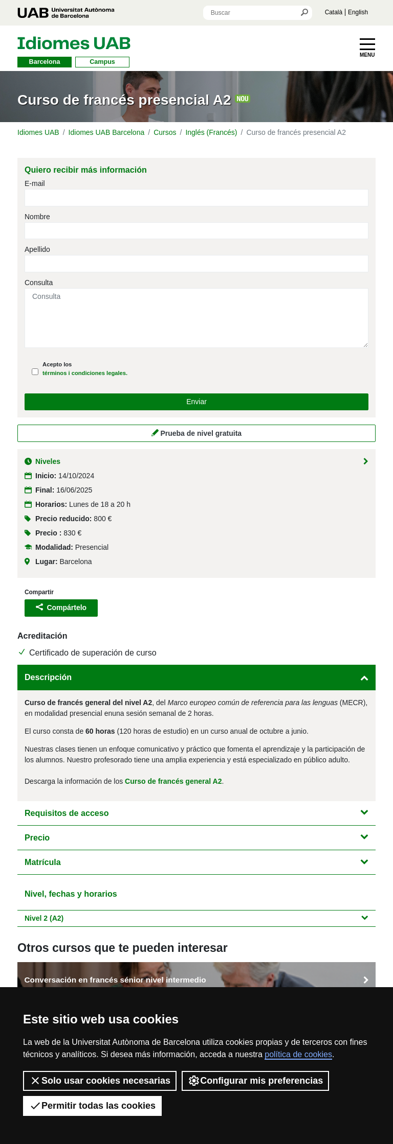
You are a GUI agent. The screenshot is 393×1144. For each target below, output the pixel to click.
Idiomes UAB (38, 132)
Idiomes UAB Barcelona (107, 132)
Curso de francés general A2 (173, 781)
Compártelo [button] (61, 607)
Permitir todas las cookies (92, 1106)
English (358, 12)
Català (333, 12)
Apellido (37, 249)
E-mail (35, 183)
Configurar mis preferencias (255, 1081)
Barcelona (44, 61)
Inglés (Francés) (211, 132)
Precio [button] (196, 837)
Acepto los (84, 368)
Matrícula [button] (196, 862)
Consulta (39, 282)
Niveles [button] (196, 461)
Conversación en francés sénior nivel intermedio (196, 980)
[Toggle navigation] (367, 48)
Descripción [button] (196, 677)
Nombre (37, 217)
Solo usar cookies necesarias (99, 1081)
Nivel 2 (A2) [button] (196, 918)
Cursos (165, 132)
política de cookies (298, 1054)
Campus (102, 61)
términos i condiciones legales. (84, 373)
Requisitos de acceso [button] (196, 813)
